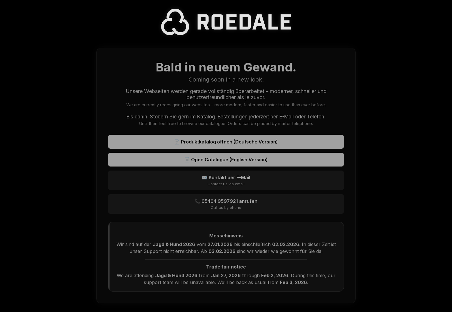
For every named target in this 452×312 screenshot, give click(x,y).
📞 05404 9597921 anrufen (226, 204)
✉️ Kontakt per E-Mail (226, 180)
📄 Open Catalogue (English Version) (226, 159)
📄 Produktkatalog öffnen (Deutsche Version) (226, 142)
